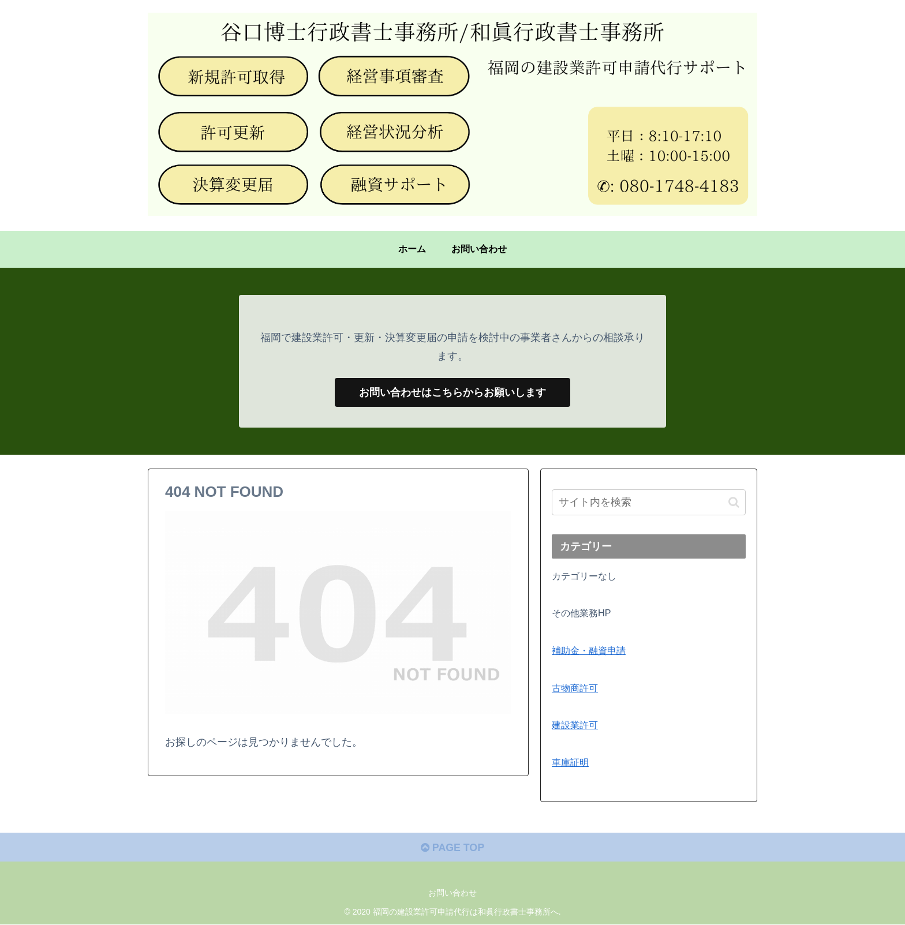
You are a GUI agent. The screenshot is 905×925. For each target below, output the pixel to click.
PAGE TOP (452, 848)
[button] (734, 502)
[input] (649, 503)
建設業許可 (575, 725)
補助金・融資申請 (589, 650)
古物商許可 (575, 688)
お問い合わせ (452, 893)
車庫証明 (570, 762)
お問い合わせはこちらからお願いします (452, 392)
